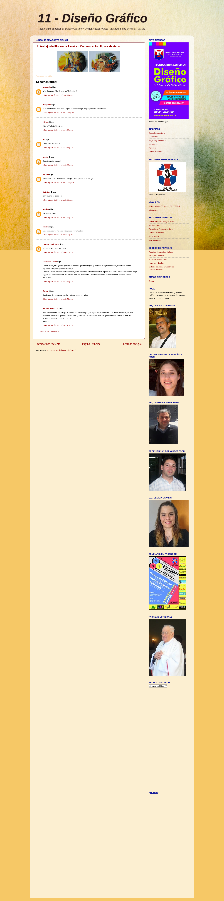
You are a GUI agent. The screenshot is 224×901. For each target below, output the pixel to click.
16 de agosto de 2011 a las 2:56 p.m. (58, 147)
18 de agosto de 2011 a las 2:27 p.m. (58, 217)
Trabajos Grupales (156, 255)
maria (45, 157)
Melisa (46, 209)
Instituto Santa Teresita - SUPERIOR (164, 206)
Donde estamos (155, 151)
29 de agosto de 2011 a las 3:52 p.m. (58, 299)
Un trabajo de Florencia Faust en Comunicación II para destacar (78, 46)
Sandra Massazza (51, 308)
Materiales (153, 137)
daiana (46, 174)
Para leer (152, 148)
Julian (45, 291)
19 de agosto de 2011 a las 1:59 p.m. (58, 281)
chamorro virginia (51, 244)
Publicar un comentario (49, 331)
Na (44, 139)
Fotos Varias (154, 236)
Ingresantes (153, 144)
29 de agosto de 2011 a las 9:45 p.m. (58, 325)
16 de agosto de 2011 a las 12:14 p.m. (58, 112)
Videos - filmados (156, 233)
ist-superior (153, 210)
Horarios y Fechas (156, 263)
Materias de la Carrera (158, 259)
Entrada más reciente (48, 343)
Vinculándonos (155, 240)
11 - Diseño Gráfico (93, 18)
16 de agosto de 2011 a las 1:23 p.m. (58, 130)
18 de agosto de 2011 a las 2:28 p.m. (58, 235)
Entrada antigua (132, 343)
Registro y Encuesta (157, 140)
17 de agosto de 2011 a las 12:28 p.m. (58, 182)
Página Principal (91, 343)
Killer (45, 122)
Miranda (47, 87)
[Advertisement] (92, 358)
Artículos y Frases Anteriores (161, 229)
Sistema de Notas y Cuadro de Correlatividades (161, 268)
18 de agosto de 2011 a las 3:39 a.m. (58, 200)
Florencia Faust (50, 261)
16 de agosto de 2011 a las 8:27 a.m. (58, 95)
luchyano (47, 104)
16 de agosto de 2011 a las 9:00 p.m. (58, 165)
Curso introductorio (157, 133)
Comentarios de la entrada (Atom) (61, 350)
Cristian (46, 192)
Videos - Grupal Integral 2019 (161, 221)
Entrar (151, 281)
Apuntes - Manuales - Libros (161, 252)
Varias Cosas (154, 225)
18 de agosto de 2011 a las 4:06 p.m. (58, 252)
